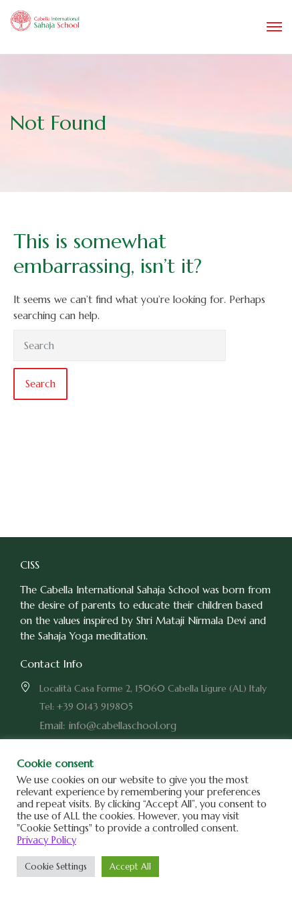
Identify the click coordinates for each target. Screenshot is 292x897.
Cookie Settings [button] (56, 866)
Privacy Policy (46, 840)
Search (40, 383)
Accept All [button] (130, 866)
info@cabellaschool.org (122, 725)
